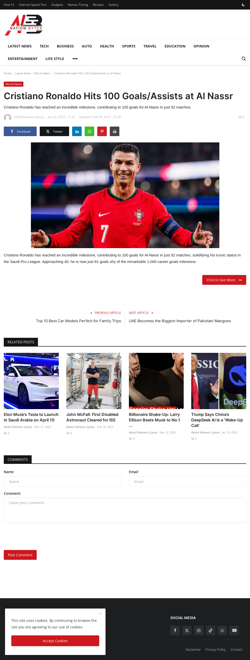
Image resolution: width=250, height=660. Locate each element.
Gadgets (57, 5)
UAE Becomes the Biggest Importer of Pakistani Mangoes (180, 320)
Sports (128, 46)
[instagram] (199, 630)
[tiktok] (210, 630)
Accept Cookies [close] (55, 640)
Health (107, 46)
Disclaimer (193, 649)
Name (9, 471)
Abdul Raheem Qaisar (18, 427)
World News (42, 73)
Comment (12, 493)
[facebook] (175, 630)
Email (133, 471)
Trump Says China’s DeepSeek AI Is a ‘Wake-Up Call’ (217, 420)
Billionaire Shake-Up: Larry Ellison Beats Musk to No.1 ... (154, 420)
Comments (18, 459)
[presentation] (42, 536)
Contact (236, 649)
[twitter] (187, 630)
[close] (100, 614)
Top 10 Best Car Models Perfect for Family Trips (78, 320)
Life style (54, 58)
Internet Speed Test (32, 5)
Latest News (20, 46)
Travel (150, 46)
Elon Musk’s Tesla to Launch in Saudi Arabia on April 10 (31, 417)
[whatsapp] (222, 630)
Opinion (201, 46)
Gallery (114, 5)
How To (9, 5)
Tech (44, 46)
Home (8, 73)
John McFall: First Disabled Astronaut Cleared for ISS (92, 417)
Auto (87, 46)
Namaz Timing (78, 5)
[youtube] (234, 630)
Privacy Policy (216, 649)
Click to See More (224, 280)
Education (175, 46)
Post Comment (20, 555)
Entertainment (22, 58)
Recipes (98, 5)
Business (65, 46)
